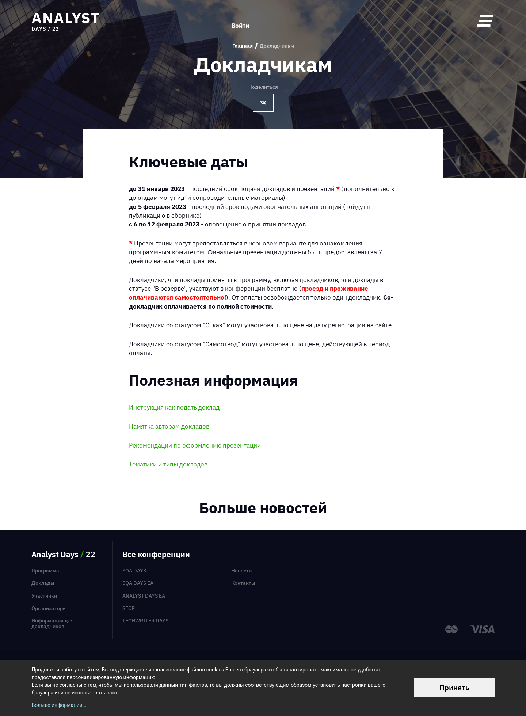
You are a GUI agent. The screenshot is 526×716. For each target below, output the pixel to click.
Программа (45, 570)
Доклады (42, 583)
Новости (241, 570)
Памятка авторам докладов (169, 426)
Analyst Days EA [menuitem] (143, 596)
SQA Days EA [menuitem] (137, 583)
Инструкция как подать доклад (174, 407)
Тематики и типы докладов (168, 464)
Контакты (243, 583)
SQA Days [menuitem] (134, 570)
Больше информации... (58, 705)
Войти (240, 21)
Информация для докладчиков (52, 623)
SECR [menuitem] (128, 608)
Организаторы (49, 608)
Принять (454, 687)
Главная (242, 46)
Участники (44, 596)
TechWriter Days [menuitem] (145, 620)
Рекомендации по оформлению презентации (195, 445)
